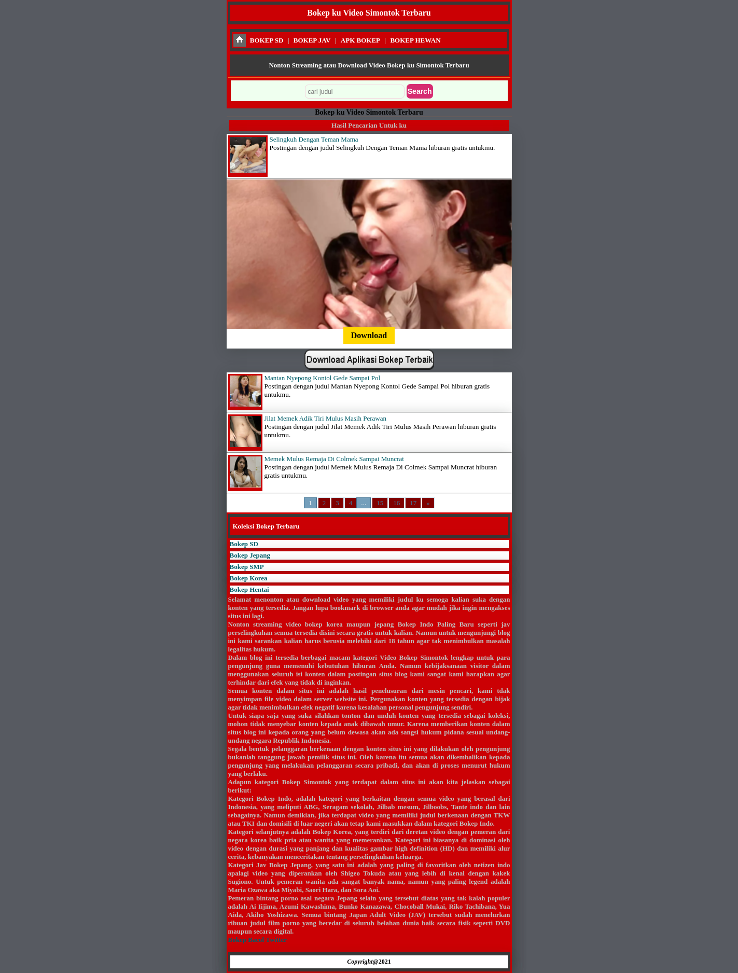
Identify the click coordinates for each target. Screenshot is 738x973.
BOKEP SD (267, 40)
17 (413, 503)
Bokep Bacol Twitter (257, 939)
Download (369, 335)
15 (380, 503)
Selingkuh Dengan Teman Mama (314, 139)
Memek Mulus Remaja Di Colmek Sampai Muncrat (334, 459)
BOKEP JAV (312, 40)
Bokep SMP (247, 567)
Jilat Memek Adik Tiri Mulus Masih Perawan (325, 418)
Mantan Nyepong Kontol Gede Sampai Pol (322, 378)
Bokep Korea (249, 578)
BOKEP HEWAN (415, 40)
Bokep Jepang (250, 555)
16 (396, 503)
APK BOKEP (360, 40)
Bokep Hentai (249, 589)
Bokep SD (244, 544)
